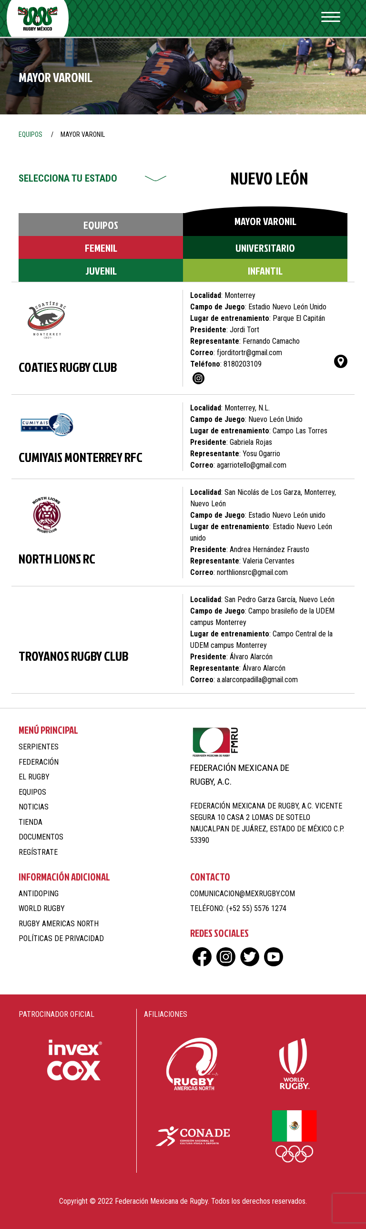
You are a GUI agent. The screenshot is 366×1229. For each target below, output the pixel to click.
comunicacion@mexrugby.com (242, 893)
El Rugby (34, 776)
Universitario (265, 247)
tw (249, 956)
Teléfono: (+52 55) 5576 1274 (238, 908)
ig (198, 378)
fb (202, 956)
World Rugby (42, 908)
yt (273, 956)
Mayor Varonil (265, 221)
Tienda (30, 822)
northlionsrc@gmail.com (252, 572)
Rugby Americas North (59, 923)
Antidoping (39, 893)
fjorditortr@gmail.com (249, 352)
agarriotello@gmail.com (251, 465)
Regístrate (38, 852)
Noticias (34, 806)
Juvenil (101, 270)
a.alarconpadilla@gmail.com (257, 679)
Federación (39, 762)
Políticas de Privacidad (61, 938)
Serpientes (39, 746)
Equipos (100, 224)
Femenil (101, 247)
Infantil (265, 270)
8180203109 (243, 364)
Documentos (41, 836)
